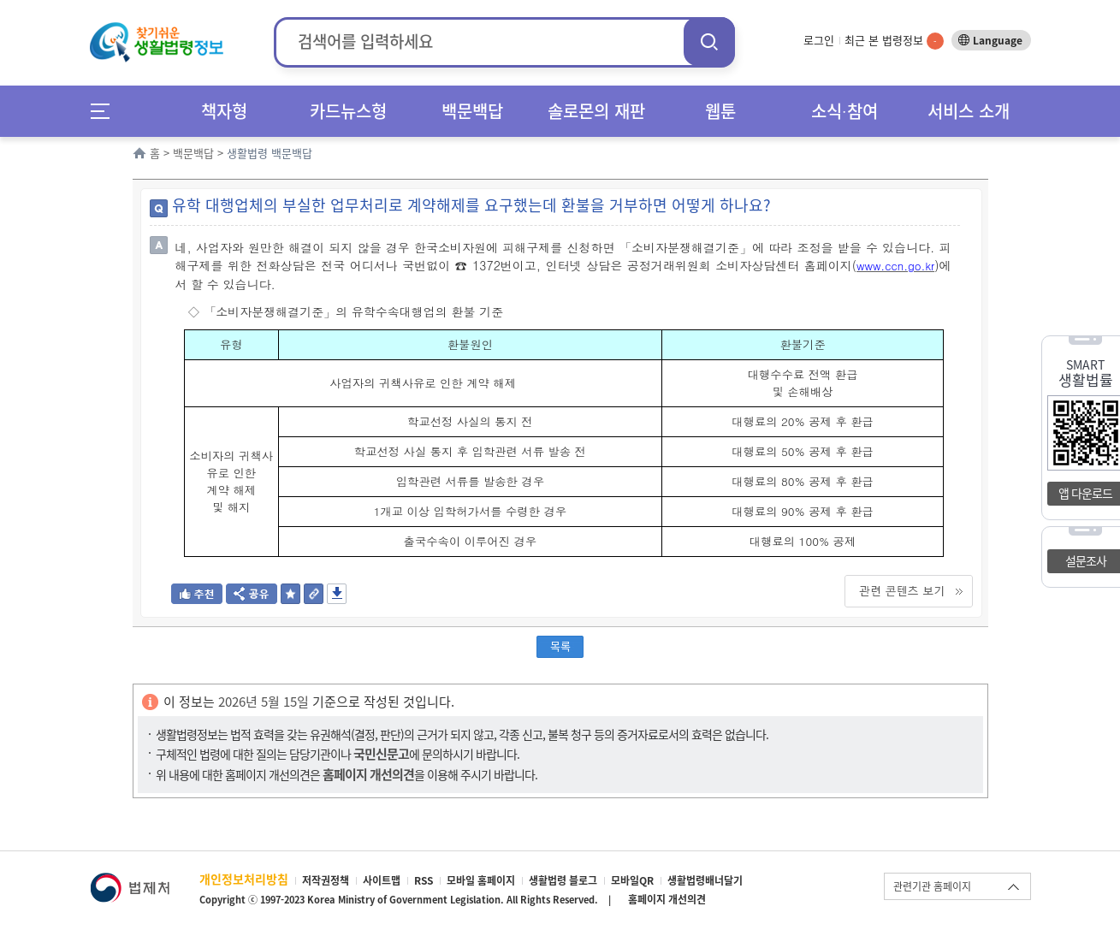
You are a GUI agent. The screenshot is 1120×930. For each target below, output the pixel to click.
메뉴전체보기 (106, 111)
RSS (423, 880)
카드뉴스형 (348, 110)
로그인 (818, 40)
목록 (560, 645)
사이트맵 (381, 880)
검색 (709, 41)
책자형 (224, 110)
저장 (337, 593)
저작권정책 (325, 880)
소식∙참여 (844, 110)
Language (997, 40)
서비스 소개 (968, 110)
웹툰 (720, 110)
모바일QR (632, 880)
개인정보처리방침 (243, 878)
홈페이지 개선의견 (667, 899)
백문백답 (472, 110)
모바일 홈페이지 (481, 880)
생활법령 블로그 (563, 880)
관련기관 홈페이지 (932, 886)
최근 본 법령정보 (894, 40)
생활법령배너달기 (705, 880)
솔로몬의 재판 (596, 110)
